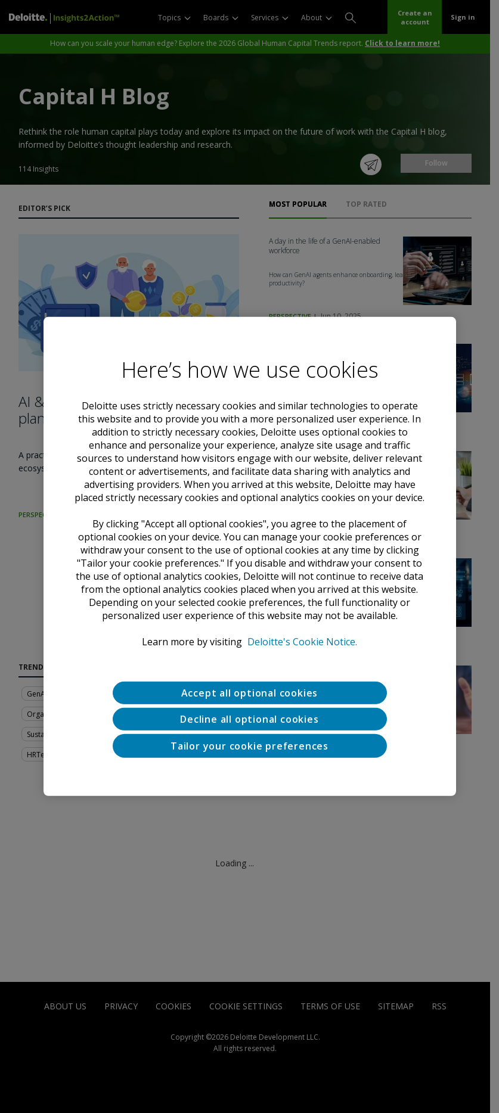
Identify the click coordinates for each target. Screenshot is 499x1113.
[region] (250, 556)
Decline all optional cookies (249, 719)
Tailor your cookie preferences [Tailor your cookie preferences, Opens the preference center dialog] (249, 746)
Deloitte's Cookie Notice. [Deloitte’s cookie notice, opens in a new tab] (302, 641)
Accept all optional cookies (249, 692)
